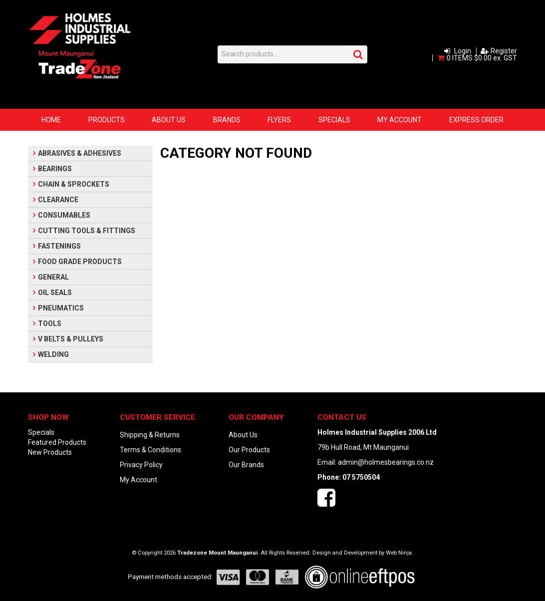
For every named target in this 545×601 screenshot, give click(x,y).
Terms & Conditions (150, 450)
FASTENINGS (59, 246)
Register (504, 50)
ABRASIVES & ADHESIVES (79, 153)
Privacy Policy (141, 465)
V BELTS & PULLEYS (70, 339)
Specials (334, 120)
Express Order (476, 120)
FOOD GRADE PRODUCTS (80, 262)
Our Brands (246, 465)
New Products (50, 452)
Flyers (279, 120)
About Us (169, 120)
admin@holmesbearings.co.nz (386, 462)
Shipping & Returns (150, 435)
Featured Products (57, 442)
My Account (399, 120)
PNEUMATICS (61, 308)
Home (51, 120)
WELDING (53, 354)
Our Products (249, 450)
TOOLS (49, 323)
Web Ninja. (399, 553)
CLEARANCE (58, 200)
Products (106, 120)
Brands (227, 120)
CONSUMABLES (64, 215)
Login (462, 50)
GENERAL (53, 277)
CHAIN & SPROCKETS (73, 184)
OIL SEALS (55, 293)
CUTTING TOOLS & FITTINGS (86, 231)
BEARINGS (55, 169)
